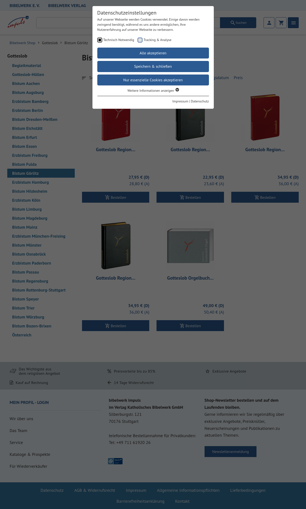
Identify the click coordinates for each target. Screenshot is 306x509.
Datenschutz (200, 101)
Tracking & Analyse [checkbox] (158, 40)
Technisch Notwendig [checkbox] (118, 40)
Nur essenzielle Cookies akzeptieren (153, 79)
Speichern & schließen (153, 66)
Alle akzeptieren (153, 52)
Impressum (180, 101)
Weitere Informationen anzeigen (153, 90)
